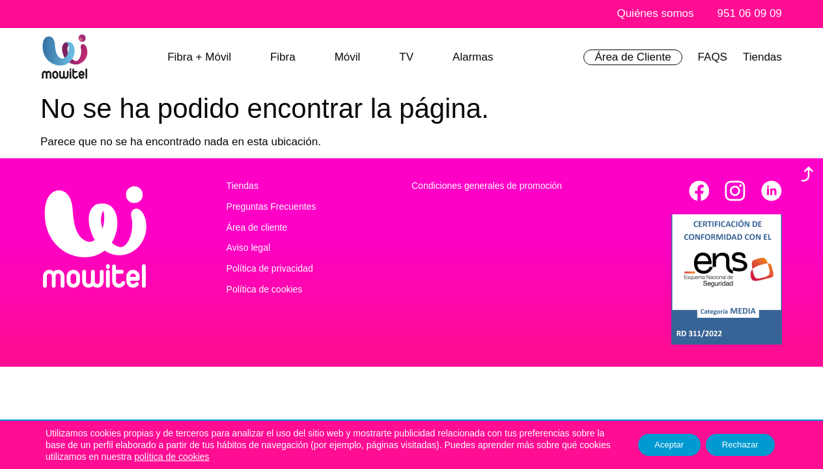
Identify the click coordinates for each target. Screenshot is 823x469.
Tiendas (762, 57)
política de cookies (248, 456)
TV (406, 57)
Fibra (283, 57)
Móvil (348, 57)
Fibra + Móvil (199, 57)
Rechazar (735, 445)
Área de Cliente (632, 57)
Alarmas (473, 57)
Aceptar (656, 445)
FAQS (712, 57)
